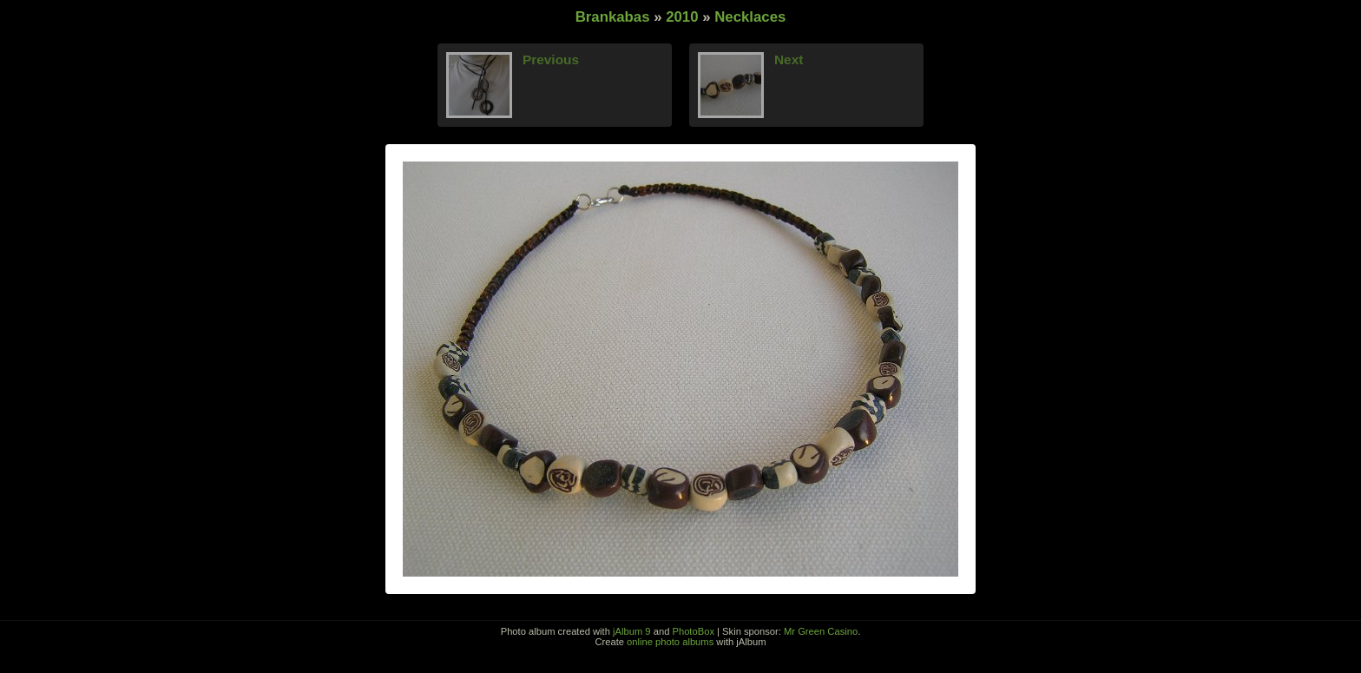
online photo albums (670, 642)
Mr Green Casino (821, 631)
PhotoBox (693, 631)
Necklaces (750, 17)
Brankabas (612, 17)
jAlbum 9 (632, 631)
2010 (682, 17)
